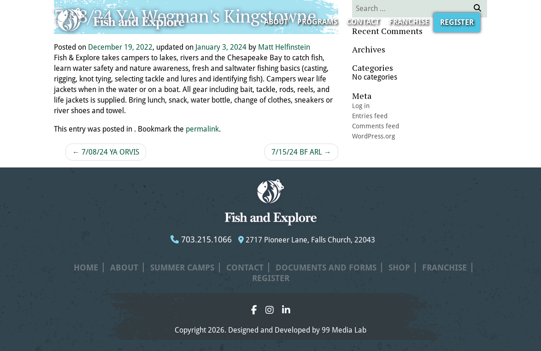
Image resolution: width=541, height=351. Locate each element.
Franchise (409, 21)
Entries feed (370, 116)
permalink (202, 129)
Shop (399, 267)
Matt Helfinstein (284, 47)
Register (457, 22)
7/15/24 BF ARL (301, 152)
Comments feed (375, 126)
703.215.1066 (201, 239)
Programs (317, 21)
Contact (363, 21)
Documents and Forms (326, 267)
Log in (361, 105)
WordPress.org (373, 136)
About (276, 21)
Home (86, 267)
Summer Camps (182, 267)
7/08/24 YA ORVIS (105, 152)
